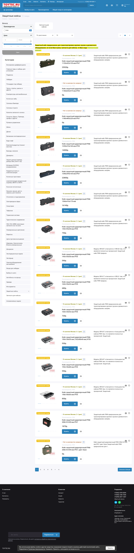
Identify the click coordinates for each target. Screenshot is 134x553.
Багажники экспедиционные (15, 136)
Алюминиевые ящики (13, 301)
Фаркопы (9, 234)
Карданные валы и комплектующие (12, 171)
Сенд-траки (10, 206)
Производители (43, 10)
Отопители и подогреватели (15, 197)
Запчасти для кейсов (13, 295)
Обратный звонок (119, 499)
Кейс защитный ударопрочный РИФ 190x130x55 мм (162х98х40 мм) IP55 (76, 338)
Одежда (9, 282)
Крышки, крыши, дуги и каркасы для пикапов (14, 192)
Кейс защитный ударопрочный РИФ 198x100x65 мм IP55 (76, 393)
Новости (35, 1)
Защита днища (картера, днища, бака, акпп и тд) (14, 160)
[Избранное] (117, 5)
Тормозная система (12, 215)
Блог (30, 1)
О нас (24, 1)
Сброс (17, 52)
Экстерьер (9, 258)
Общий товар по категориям (62, 10)
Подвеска (9, 75)
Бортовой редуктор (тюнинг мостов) (15, 146)
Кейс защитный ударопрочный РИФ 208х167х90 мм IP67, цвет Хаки (76, 449)
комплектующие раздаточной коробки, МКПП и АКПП (16, 182)
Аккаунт (60, 493)
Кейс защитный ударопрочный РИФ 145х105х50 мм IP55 (76, 228)
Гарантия (61, 502)
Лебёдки (9, 79)
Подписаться (51, 535)
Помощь (51, 1)
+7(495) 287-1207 (120, 497)
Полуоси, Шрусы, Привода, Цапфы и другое (15, 117)
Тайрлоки (9, 210)
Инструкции (60, 1)
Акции (60, 496)
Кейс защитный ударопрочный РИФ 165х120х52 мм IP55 (76, 283)
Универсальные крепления (15, 230)
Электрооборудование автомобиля (13, 263)
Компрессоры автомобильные (16, 94)
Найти (92, 5)
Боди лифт (9, 141)
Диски (8, 132)
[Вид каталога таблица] (129, 35)
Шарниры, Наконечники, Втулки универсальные (14, 244)
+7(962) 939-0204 (87, 1)
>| (58, 469)
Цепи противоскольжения (15, 239)
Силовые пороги (12, 108)
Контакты (43, 1)
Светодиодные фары (13, 201)
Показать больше (124, 469)
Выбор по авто (29, 10)
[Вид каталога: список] (125, 35)
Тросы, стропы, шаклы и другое (14, 89)
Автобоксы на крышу (13, 277)
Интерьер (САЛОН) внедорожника (12, 166)
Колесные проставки (13, 177)
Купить (70, 72)
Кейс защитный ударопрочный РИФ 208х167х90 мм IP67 (76, 421)
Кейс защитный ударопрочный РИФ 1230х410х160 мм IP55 (76, 145)
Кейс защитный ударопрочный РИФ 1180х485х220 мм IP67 (76, 117)
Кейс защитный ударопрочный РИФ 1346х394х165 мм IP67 (76, 173)
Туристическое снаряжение (15, 220)
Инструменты (10, 286)
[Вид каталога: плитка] (120, 35)
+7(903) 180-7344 (120, 495)
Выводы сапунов (12, 151)
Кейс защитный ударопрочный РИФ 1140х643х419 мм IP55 (76, 90)
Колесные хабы (11, 99)
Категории (8, 10)
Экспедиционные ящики (14, 254)
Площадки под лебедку (14, 84)
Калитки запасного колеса (15, 112)
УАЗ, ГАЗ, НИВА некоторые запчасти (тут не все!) (15, 225)
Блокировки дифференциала (16, 65)
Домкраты (9, 155)
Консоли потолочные (13, 187)
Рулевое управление (13, 122)
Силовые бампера (12, 103)
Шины (8, 127)
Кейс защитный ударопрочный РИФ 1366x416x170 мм (76, 200)
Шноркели (9, 249)
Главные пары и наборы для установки (15, 70)
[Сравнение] (111, 5)
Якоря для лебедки (12, 268)
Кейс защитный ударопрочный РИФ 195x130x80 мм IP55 (76, 366)
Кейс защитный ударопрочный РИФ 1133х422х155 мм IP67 (76, 62)
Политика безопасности (36, 549)
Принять (110, 548)
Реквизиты (5, 499)
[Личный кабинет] (107, 5)
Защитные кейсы (17, 291)
